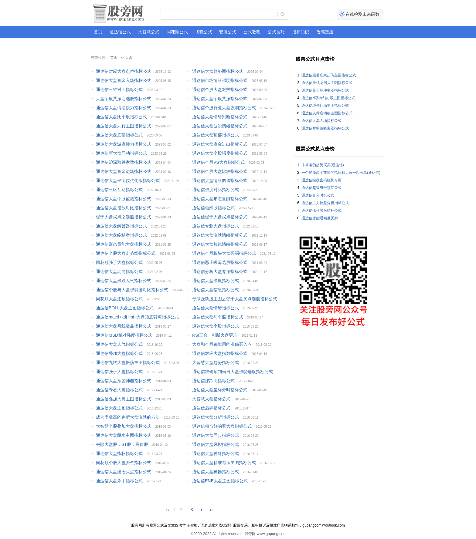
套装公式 (227, 31)
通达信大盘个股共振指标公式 (219, 98)
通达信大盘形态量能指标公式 (219, 198)
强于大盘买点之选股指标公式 (123, 216)
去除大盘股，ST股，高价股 (122, 444)
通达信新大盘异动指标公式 (121, 153)
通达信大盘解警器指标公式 (121, 226)
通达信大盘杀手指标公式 (119, 480)
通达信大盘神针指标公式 (215, 453)
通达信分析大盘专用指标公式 (219, 271)
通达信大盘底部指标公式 (119, 135)
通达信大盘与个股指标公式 (217, 317)
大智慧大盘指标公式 (211, 398)
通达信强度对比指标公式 (215, 189)
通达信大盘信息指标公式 (215, 289)
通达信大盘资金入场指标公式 (123, 80)
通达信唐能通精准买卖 (319, 218)
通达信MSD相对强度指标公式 (124, 335)
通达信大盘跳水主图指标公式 (123, 435)
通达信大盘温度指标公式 (215, 280)
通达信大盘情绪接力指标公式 (123, 107)
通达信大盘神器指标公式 (215, 471)
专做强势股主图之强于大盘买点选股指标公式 (234, 298)
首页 (98, 31)
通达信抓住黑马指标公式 (321, 210)
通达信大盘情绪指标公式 (215, 307)
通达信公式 (120, 31)
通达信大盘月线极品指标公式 (123, 326)
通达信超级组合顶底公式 (321, 188)
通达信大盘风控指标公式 (215, 444)
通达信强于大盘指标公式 (119, 371)
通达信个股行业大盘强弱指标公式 (224, 107)
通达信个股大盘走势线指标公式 (125, 253)
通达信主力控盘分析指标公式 (325, 203)
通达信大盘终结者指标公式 (121, 235)
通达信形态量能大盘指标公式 (123, 244)
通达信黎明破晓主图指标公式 (325, 128)
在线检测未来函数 (362, 14)
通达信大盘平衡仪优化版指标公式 (128, 180)
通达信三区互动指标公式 (119, 189)
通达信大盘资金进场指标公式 (123, 171)
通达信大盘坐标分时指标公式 (219, 389)
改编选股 (324, 31)
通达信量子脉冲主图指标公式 (325, 90)
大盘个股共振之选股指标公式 (123, 98)
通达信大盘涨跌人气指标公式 (123, 280)
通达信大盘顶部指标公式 (215, 135)
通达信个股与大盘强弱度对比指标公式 (132, 289)
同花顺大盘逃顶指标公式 (119, 298)
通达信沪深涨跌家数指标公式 (123, 162)
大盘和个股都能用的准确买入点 (222, 344)
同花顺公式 (177, 31)
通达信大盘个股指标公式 (215, 326)
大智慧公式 (148, 31)
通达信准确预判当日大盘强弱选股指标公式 (232, 371)
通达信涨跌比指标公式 (213, 380)
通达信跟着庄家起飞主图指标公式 (328, 75)
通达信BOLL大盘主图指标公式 (125, 307)
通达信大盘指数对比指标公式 (123, 207)
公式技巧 (276, 31)
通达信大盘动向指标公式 (119, 271)
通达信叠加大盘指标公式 (119, 353)
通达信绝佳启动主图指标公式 (325, 105)
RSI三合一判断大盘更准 (214, 335)
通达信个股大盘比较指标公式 (219, 171)
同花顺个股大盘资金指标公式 (123, 462)
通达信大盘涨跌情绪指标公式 (219, 235)
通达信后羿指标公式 (211, 408)
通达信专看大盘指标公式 (119, 389)
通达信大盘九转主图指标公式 (123, 125)
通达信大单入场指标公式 (321, 121)
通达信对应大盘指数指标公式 (219, 353)
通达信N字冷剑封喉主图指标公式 (328, 98)
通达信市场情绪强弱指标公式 (219, 80)
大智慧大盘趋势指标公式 (215, 362)
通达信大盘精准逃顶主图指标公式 (224, 462)
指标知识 (300, 31)
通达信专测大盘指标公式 (215, 226)
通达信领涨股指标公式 (213, 207)
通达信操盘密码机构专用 (321, 180)
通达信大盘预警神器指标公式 (123, 380)
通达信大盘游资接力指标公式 (123, 144)
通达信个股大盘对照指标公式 (219, 89)
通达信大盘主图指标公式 (119, 408)
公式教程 (251, 31)
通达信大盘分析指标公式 (215, 417)
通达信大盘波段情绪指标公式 (219, 125)
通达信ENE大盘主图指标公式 (220, 480)
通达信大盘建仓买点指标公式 (123, 471)
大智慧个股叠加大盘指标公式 (123, 426)
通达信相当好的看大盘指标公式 (222, 426)
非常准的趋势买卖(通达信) (322, 165)
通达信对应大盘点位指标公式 (123, 71)
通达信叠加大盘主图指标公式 (123, 398)
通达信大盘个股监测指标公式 (123, 198)
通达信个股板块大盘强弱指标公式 (224, 253)
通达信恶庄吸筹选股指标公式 (219, 262)
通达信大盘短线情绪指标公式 (219, 244)
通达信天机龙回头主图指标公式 (326, 83)
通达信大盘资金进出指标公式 (219, 144)
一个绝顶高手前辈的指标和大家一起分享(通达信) (340, 172)
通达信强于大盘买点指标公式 (219, 216)
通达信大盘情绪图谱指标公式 (219, 180)
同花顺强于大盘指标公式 (119, 262)
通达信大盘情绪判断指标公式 (219, 116)
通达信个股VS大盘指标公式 (218, 162)
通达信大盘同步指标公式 (215, 435)
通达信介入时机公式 (317, 195)
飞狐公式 (203, 31)
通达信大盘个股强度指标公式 (219, 153)
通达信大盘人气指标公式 (119, 344)
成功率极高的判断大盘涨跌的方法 (128, 417)
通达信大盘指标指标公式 (119, 453)
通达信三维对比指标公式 (119, 89)
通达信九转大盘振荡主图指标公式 (128, 362)
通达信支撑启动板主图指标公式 (326, 113)
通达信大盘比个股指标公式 (121, 116)
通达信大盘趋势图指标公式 (217, 71)
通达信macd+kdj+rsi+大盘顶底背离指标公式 (137, 317)
